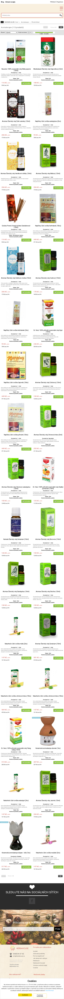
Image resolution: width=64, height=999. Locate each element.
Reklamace (36, 960)
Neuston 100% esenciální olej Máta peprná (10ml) (16, 69)
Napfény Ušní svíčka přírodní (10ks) (16, 435)
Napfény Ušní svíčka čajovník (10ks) (16, 382)
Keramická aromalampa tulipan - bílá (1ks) (16, 853)
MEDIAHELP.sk (14, 966)
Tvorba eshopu (14, 964)
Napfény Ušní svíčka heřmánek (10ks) (48, 226)
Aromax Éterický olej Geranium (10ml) (48, 644)
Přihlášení (53, 2)
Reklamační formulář (39, 963)
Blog (2, 2)
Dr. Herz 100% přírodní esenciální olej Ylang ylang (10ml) (16, 749)
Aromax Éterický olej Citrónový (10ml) (48, 382)
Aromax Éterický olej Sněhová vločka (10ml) (16, 278)
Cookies (35, 967)
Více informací (49, 990)
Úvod (16, 22)
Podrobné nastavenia (40, 995)
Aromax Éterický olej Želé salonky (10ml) (16, 121)
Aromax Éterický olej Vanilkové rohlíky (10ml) (16, 173)
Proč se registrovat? (38, 956)
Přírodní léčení (35, 22)
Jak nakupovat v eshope (40, 958)
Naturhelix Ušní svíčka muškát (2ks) (48, 853)
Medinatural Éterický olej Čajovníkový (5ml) (48, 69)
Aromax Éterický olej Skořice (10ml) (48, 591)
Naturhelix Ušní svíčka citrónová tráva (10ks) (16, 696)
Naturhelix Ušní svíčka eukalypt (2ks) (16, 800)
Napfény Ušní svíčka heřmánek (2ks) (16, 330)
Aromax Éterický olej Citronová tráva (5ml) (48, 435)
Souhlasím (25, 995)
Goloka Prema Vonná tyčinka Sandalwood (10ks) (16, 226)
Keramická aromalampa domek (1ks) (48, 748)
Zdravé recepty (10, 2)
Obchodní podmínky (39, 953)
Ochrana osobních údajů (40, 965)
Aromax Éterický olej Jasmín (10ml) (48, 800)
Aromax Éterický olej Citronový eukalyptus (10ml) (16, 487)
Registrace (60, 2)
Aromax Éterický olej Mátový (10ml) (48, 173)
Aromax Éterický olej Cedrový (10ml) (48, 278)
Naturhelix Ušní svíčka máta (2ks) (16, 644)
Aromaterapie (25, 22)
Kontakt (35, 951)
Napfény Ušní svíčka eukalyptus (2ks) (48, 121)
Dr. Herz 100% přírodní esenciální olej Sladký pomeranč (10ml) (48, 487)
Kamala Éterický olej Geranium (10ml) (16, 539)
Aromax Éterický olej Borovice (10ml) (48, 539)
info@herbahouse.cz (19, 956)
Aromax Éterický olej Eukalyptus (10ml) (16, 591)
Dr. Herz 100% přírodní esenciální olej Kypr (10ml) (48, 331)
